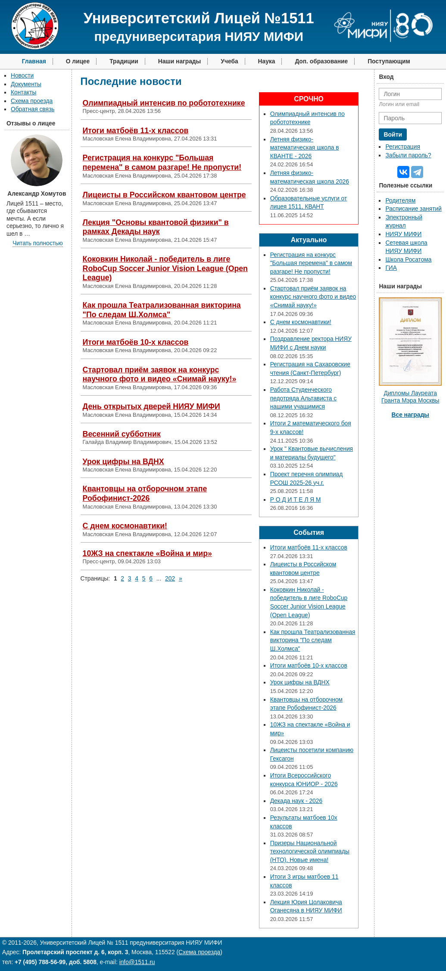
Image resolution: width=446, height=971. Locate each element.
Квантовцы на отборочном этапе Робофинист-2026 (145, 493)
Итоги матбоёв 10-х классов (136, 342)
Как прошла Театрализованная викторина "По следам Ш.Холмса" (162, 310)
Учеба (229, 61)
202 (170, 578)
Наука (266, 61)
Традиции (123, 61)
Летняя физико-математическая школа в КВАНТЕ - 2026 (304, 147)
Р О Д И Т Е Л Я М (295, 499)
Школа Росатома (408, 259)
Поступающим (389, 61)
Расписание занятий (413, 209)
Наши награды (179, 61)
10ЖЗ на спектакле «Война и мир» (147, 553)
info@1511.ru (137, 962)
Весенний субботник (122, 434)
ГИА (391, 268)
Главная (34, 61)
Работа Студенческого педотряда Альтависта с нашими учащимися (303, 398)
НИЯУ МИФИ (403, 234)
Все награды (410, 415)
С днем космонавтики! (125, 525)
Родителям (400, 200)
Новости (22, 75)
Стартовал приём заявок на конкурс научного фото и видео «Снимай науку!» (160, 374)
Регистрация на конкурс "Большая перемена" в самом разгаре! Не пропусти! (162, 162)
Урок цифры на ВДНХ (123, 461)
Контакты (23, 92)
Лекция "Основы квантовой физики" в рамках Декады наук (156, 227)
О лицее (78, 61)
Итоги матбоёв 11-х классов (136, 130)
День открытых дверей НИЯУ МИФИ (151, 406)
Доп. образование (321, 61)
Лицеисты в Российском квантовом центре (164, 194)
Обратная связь (32, 109)
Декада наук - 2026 (296, 801)
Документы (26, 84)
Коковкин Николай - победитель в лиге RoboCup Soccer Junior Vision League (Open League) (165, 268)
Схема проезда (32, 101)
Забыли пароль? (408, 155)
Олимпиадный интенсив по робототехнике (164, 103)
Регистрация (402, 147)
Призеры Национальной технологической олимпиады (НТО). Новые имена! (309, 851)
